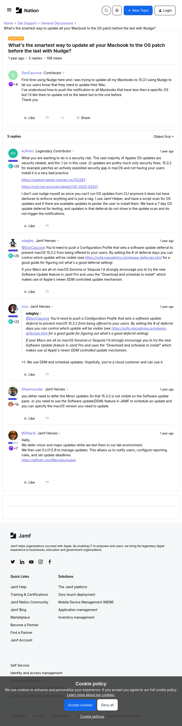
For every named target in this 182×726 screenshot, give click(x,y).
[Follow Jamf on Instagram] (40, 561)
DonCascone (32, 73)
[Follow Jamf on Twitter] (12, 562)
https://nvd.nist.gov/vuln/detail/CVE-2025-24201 (60, 187)
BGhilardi (29, 433)
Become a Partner (24, 625)
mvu (25, 306)
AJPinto (28, 151)
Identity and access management (36, 673)
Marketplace (20, 617)
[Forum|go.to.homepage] (27, 10)
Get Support (27, 23)
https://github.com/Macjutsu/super (49, 460)
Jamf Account (21, 640)
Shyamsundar (32, 389)
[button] (9, 11)
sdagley (28, 241)
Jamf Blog (18, 610)
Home (8, 23)
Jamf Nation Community (29, 602)
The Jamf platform (72, 587)
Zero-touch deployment (76, 594)
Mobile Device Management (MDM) (86, 602)
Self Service (19, 665)
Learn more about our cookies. (91, 695)
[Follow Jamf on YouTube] (31, 561)
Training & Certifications (29, 594)
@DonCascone (33, 247)
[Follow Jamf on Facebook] (49, 561)
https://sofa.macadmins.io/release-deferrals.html (123, 257)
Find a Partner (21, 632)
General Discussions (57, 23)
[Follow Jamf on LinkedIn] (22, 561)
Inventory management (76, 617)
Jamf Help (18, 587)
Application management (77, 610)
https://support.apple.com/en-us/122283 (53, 180)
